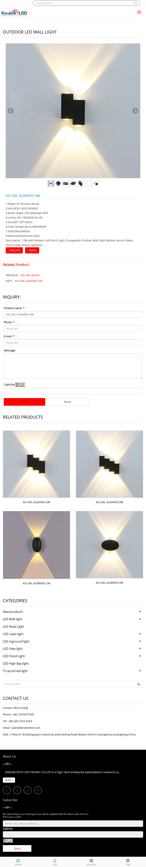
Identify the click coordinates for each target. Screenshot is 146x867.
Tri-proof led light (15, 671)
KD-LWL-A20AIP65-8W (109, 502)
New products (13, 612)
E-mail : (10, 336)
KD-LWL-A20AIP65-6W (28, 281)
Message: (10, 350)
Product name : (15, 308)
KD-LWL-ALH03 (30, 275)
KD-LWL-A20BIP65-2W (36, 583)
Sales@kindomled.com (25, 728)
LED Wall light (12, 619)
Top (128, 862)
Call (54, 862)
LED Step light (13, 649)
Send (24, 402)
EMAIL (32, 250)
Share (18, 862)
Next (135, 111)
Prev (11, 111)
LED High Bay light (16, 663)
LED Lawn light (13, 634)
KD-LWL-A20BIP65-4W (109, 582)
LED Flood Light (14, 656)
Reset (67, 402)
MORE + (9, 780)
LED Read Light (13, 626)
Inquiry (91, 862)
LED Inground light (16, 641)
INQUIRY (14, 250)
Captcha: (9, 384)
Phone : (10, 322)
